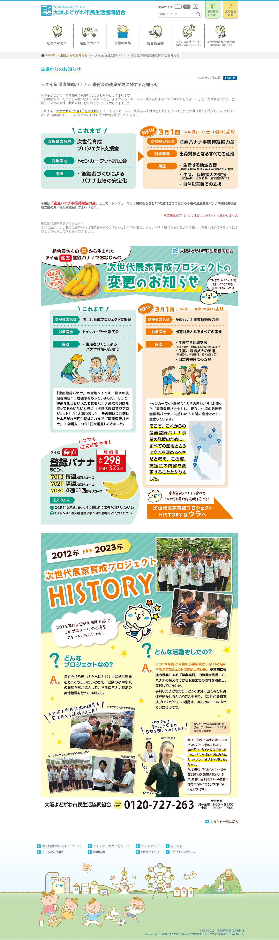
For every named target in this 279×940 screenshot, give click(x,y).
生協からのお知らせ (73, 55)
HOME (48, 55)
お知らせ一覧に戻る (224, 821)
